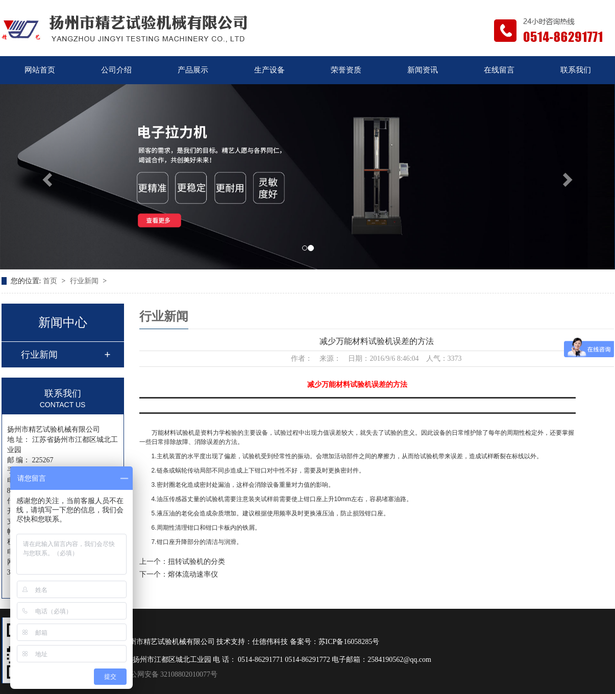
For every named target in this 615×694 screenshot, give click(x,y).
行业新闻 (85, 281)
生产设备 (269, 70)
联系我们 (575, 70)
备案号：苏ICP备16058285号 (335, 642)
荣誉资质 (346, 70)
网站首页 (39, 70)
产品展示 (193, 70)
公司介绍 (116, 70)
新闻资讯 (422, 70)
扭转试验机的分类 (196, 561)
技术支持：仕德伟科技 (252, 642)
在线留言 (499, 70)
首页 (51, 281)
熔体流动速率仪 (193, 574)
